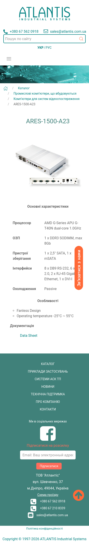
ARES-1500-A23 (24, 104)
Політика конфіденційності (44, 528)
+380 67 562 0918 (47, 501)
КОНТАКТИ (48, 409)
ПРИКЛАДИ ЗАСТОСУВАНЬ (48, 371)
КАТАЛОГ (48, 364)
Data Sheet (28, 335)
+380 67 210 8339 (47, 508)
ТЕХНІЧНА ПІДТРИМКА (48, 394)
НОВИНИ (47, 386)
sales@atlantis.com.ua (48, 515)
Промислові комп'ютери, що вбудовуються (45, 93)
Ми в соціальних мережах (48, 421)
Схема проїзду (47, 495)
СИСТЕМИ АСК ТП (48, 379)
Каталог (24, 88)
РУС (49, 47)
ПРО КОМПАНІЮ (48, 402)
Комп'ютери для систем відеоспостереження (47, 99)
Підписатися (49, 466)
